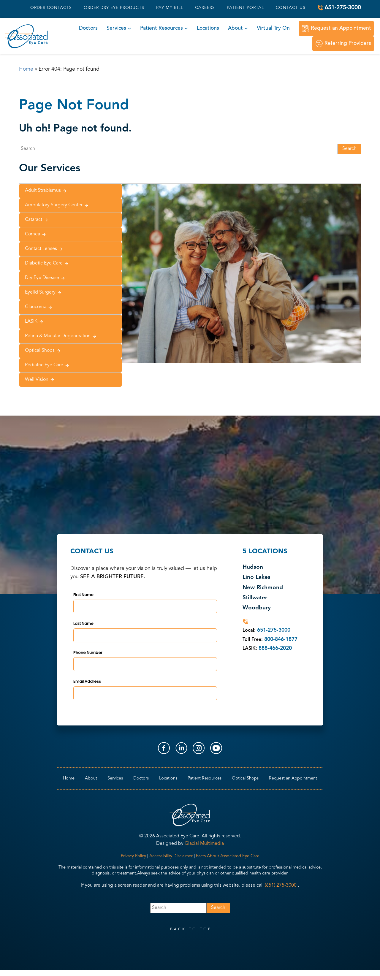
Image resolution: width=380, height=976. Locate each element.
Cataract (36, 219)
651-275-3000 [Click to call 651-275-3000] (343, 8)
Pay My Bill (169, 8)
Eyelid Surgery (43, 292)
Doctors (88, 28)
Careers (205, 8)
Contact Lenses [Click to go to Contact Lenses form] (44, 248)
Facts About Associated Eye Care (227, 856)
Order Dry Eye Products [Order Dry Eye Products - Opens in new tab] (114, 8)
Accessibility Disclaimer (171, 856)
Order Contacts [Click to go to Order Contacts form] (51, 8)
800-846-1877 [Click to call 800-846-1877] (280, 639)
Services (116, 28)
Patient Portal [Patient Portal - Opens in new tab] (245, 8)
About (235, 28)
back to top (191, 929)
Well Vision (40, 379)
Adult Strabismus (46, 190)
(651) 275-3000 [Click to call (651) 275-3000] (281, 885)
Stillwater (255, 598)
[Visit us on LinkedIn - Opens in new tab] (181, 748)
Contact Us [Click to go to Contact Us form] (290, 8)
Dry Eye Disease (45, 278)
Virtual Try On (273, 28)
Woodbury (257, 608)
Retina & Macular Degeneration (61, 336)
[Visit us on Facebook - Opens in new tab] (164, 748)
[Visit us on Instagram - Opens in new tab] (199, 748)
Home (26, 69)
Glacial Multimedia (204, 843)
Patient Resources (161, 28)
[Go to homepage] (26, 36)
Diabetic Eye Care (47, 263)
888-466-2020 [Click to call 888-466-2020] (275, 648)
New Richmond (263, 588)
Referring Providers (347, 43)
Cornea (35, 234)
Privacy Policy (133, 856)
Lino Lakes (256, 577)
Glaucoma (39, 307)
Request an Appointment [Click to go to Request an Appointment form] (341, 28)
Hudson (253, 567)
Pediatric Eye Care (47, 365)
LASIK (34, 321)
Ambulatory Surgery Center (57, 205)
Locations (208, 28)
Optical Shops (43, 350)
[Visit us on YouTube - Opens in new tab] (216, 748)
